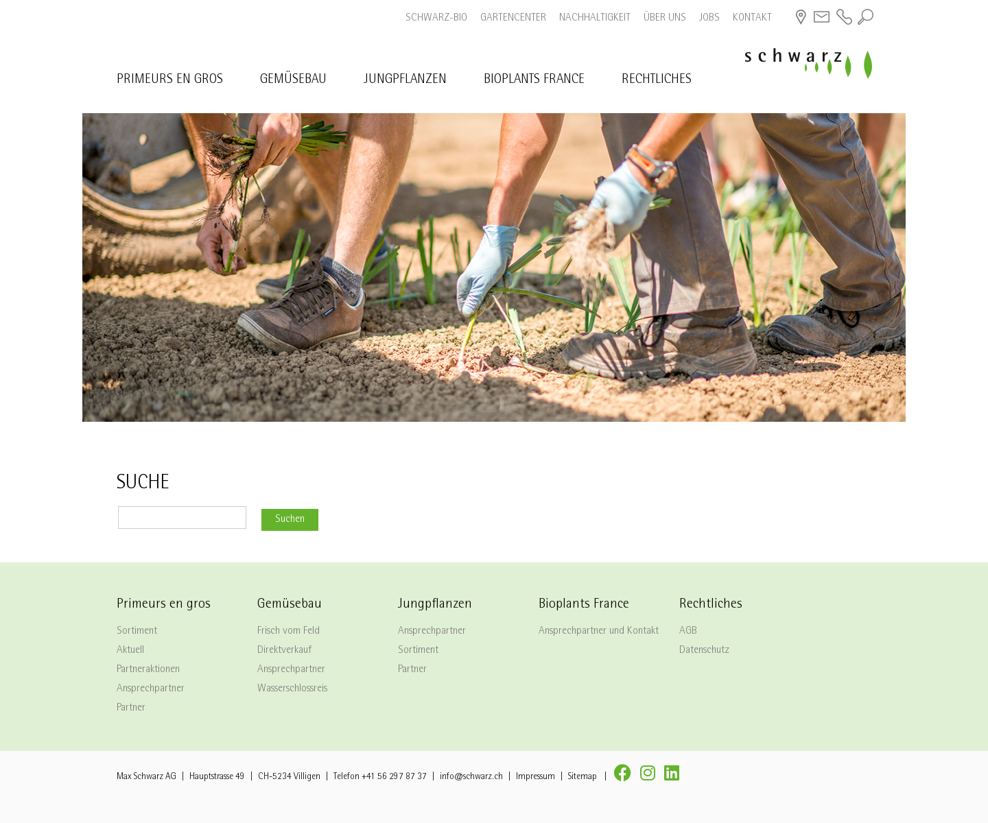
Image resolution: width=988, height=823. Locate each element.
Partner (131, 708)
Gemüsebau (293, 80)
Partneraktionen (148, 670)
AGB (688, 631)
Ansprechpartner (151, 689)
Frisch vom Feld (288, 631)
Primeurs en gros (170, 80)
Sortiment (137, 631)
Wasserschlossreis (292, 689)
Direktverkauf (284, 650)
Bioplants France (534, 80)
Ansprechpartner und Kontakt (599, 631)
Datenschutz (704, 650)
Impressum (535, 777)
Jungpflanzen (405, 80)
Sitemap (582, 777)
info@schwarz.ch (471, 777)
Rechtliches (657, 80)
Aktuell (130, 650)
